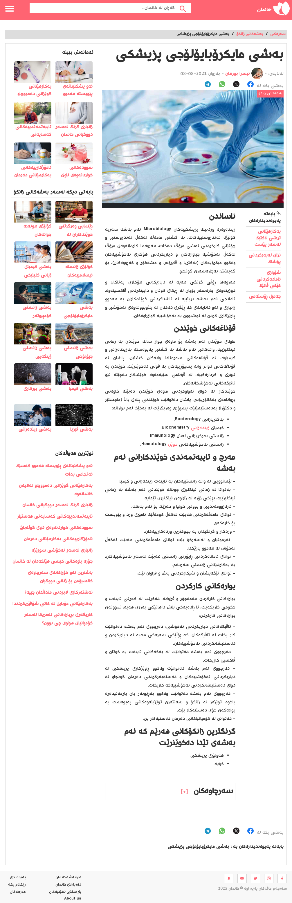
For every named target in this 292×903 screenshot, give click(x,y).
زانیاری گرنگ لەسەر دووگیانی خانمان (57, 505)
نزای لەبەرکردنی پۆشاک (265, 258)
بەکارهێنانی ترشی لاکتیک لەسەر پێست (268, 238)
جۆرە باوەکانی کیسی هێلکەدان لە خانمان (52, 561)
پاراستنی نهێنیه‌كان (65, 892)
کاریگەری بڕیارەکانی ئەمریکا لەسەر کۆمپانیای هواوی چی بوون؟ (58, 619)
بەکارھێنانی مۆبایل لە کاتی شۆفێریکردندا (52, 604)
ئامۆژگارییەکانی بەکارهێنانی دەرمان (58, 539)
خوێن (172, 444)
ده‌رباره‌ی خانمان (68, 885)
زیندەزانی (200, 428)
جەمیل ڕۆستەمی (265, 296)
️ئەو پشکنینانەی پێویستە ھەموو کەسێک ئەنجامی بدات (54, 470)
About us (72, 899)
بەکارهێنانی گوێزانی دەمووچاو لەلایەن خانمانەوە (56, 490)
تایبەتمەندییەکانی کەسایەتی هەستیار (55, 516)
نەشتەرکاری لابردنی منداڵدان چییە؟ (59, 592)
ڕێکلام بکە (17, 885)
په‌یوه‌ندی (18, 877)
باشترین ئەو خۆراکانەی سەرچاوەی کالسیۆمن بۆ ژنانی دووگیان (60, 577)
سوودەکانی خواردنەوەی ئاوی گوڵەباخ (56, 528)
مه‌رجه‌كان (18, 892)
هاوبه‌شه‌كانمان (68, 877)
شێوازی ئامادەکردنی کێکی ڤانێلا (269, 279)
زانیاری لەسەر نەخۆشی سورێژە (62, 550)
